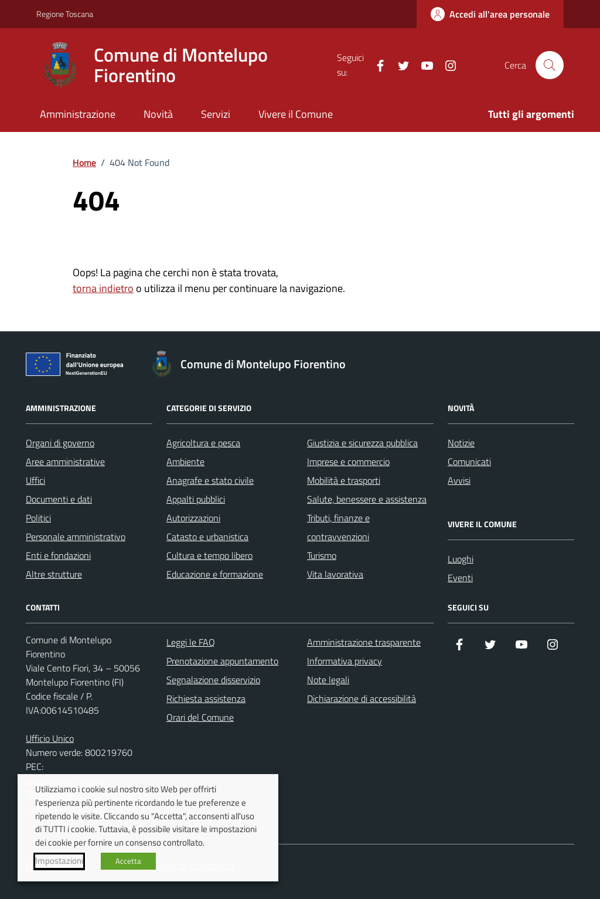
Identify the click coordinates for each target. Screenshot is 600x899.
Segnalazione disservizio (213, 680)
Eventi (460, 578)
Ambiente (185, 461)
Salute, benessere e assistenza (367, 499)
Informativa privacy (344, 661)
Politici (38, 518)
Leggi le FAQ (190, 642)
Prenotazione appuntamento (222, 661)
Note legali (328, 680)
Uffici (35, 480)
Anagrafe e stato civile (210, 480)
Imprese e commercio (348, 461)
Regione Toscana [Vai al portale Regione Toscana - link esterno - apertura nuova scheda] (64, 14)
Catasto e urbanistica (207, 537)
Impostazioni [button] (59, 860)
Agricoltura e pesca (203, 443)
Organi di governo (60, 443)
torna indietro (103, 288)
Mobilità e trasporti (343, 480)
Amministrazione (77, 114)
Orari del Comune (200, 717)
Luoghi (460, 559)
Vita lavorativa (335, 574)
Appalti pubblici (195, 499)
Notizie (461, 443)
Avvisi (459, 480)
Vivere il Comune (295, 114)
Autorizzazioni (193, 518)
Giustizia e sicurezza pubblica (362, 443)
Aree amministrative (65, 461)
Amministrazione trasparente (364, 642)
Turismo (321, 555)
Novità (158, 114)
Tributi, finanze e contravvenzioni (338, 527)
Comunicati (469, 461)
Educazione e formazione (214, 574)
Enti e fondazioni (58, 555)
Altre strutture (54, 574)
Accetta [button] (128, 861)
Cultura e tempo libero (209, 555)
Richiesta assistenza (206, 698)
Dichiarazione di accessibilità (361, 698)
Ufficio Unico (50, 738)
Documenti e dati (59, 499)
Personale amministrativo (75, 537)
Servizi (215, 114)
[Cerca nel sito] (550, 65)
